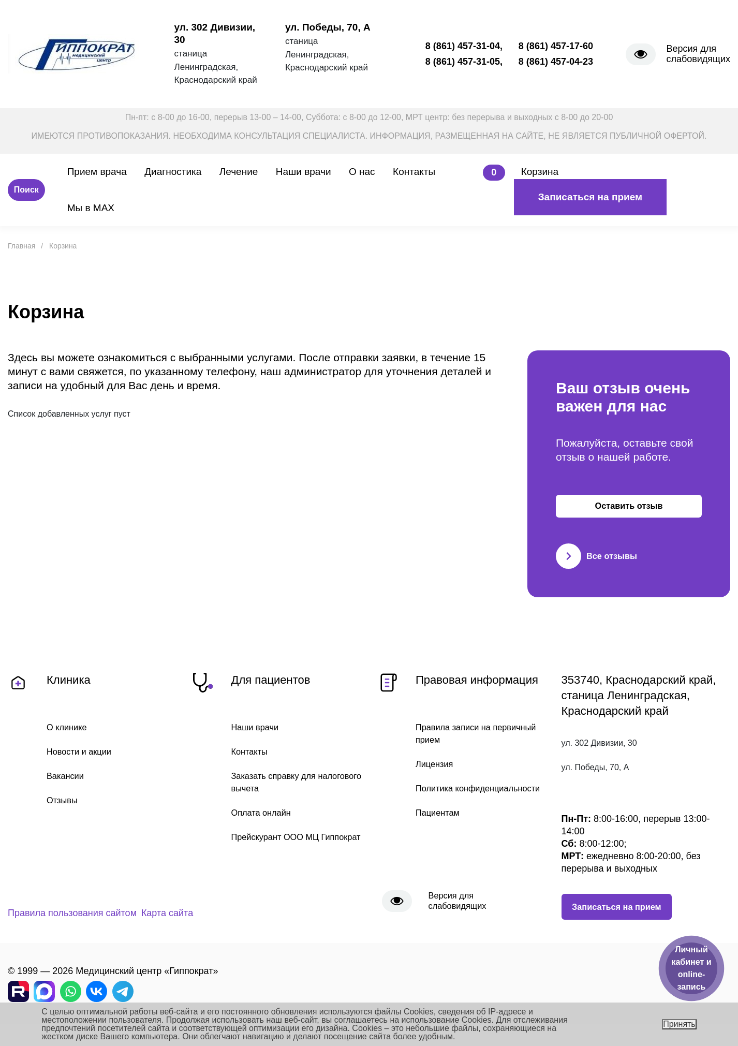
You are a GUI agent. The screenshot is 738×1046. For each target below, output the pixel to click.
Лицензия (436, 774)
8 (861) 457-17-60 (556, 46)
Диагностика (172, 171)
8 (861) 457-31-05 (462, 61)
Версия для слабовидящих (698, 53)
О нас (362, 171)
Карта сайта (193, 923)
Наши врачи (303, 171)
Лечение (238, 171)
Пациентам (440, 836)
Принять (679, 1024)
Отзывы (64, 810)
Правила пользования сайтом (72, 923)
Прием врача (97, 171)
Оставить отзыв (629, 510)
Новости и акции (82, 761)
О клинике (69, 736)
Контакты (414, 171)
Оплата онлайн (264, 823)
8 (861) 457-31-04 (462, 46)
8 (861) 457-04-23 (556, 61)
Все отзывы (599, 564)
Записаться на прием (590, 196)
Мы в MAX (90, 207)
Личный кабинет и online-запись (691, 968)
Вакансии (67, 785)
